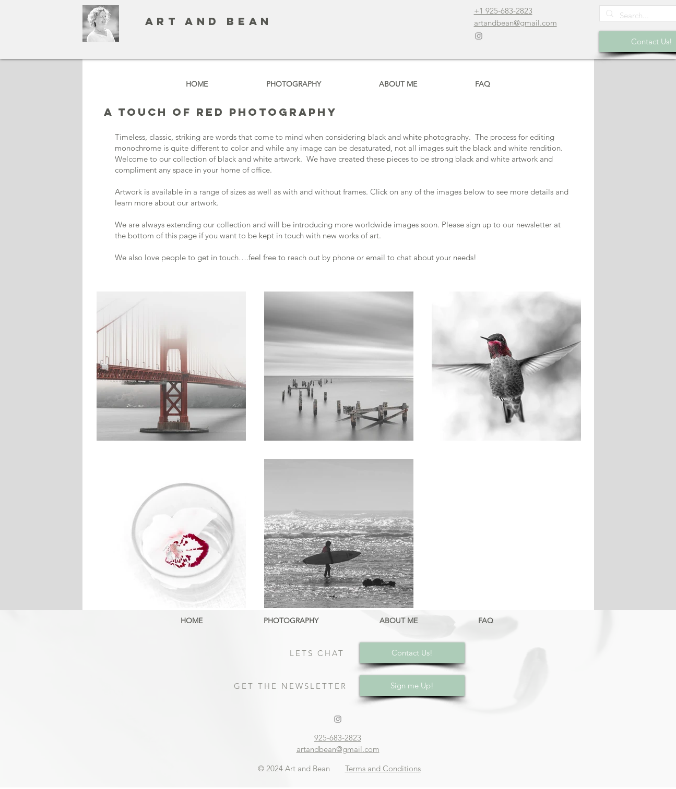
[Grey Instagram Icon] (478, 36)
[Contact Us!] (412, 652)
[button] (293, 84)
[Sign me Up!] (412, 685)
